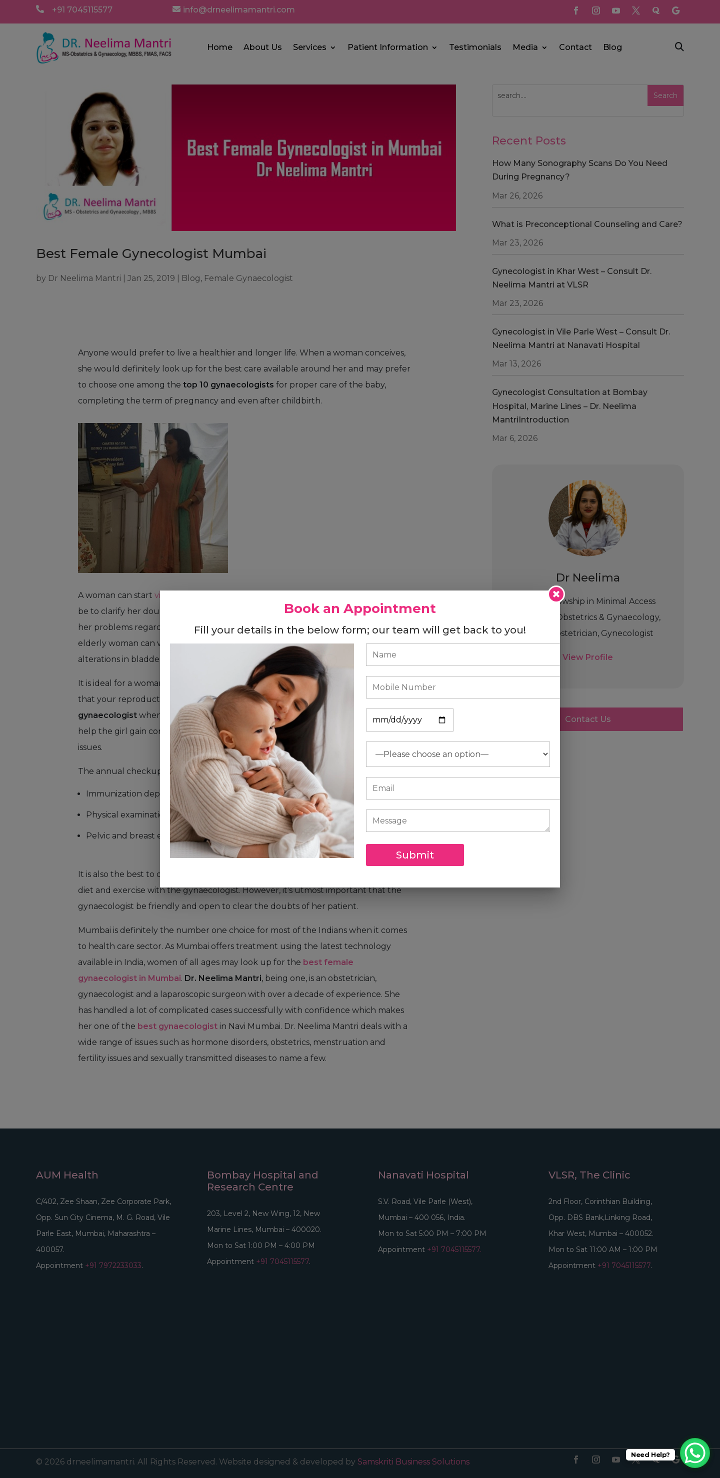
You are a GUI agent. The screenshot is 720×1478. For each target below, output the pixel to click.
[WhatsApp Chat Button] (695, 1453)
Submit (415, 855)
